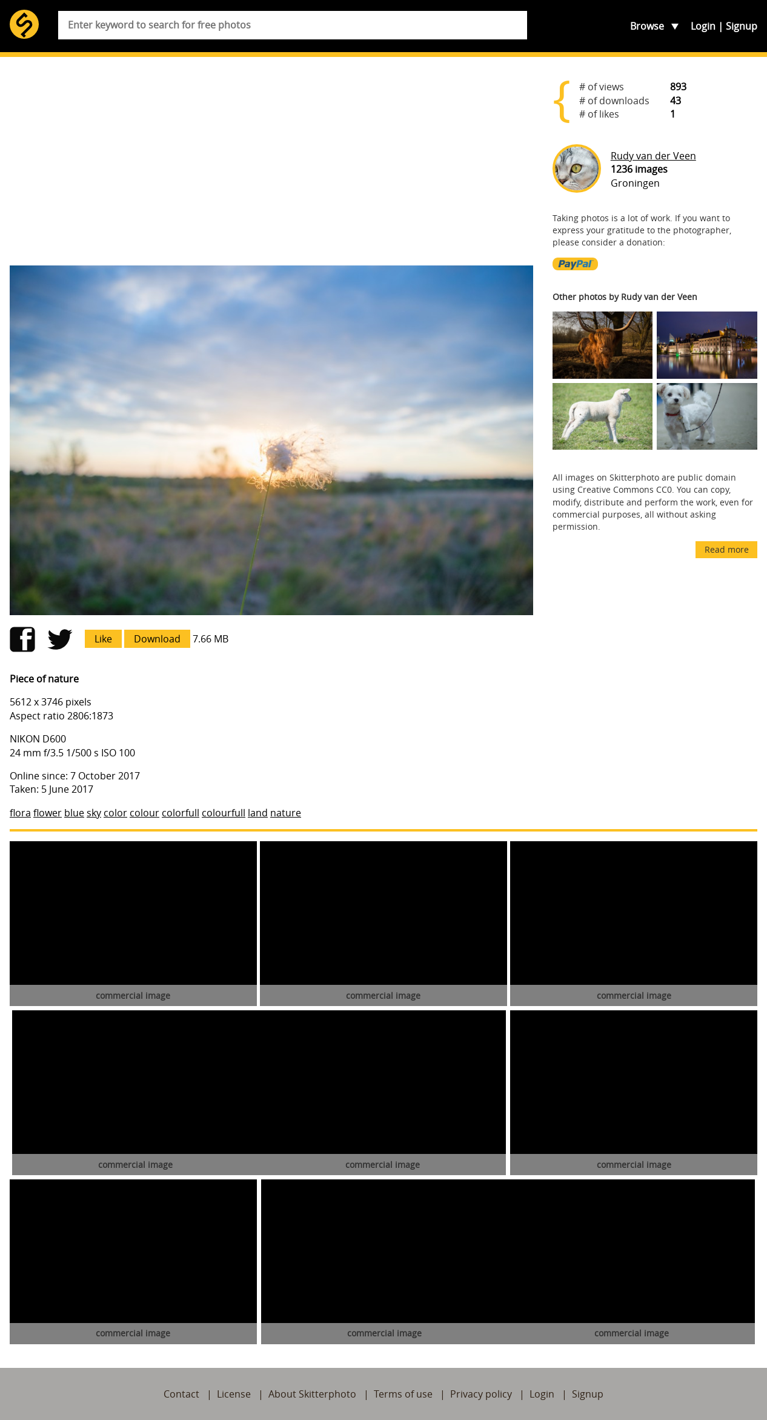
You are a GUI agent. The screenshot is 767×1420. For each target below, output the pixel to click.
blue (74, 812)
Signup (741, 26)
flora (20, 812)
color (115, 812)
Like (103, 638)
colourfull (223, 812)
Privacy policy (481, 1394)
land (258, 812)
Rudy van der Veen (653, 155)
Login (703, 26)
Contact (181, 1394)
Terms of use (403, 1394)
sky (94, 812)
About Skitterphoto (312, 1394)
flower (47, 812)
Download (157, 638)
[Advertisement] (271, 161)
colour (144, 812)
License (234, 1394)
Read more (727, 549)
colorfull (180, 812)
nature (285, 812)
